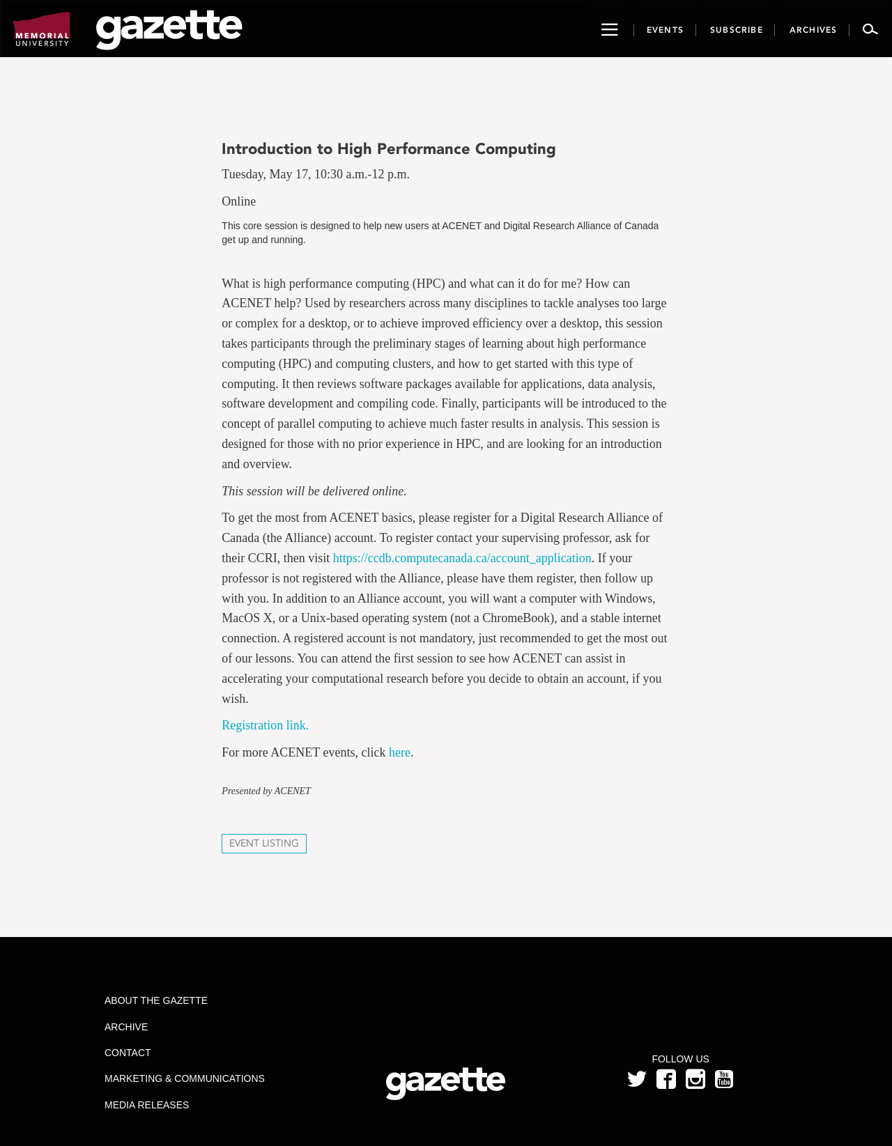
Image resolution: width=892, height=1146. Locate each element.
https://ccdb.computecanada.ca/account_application (462, 558)
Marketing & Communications (185, 1078)
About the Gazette (156, 1000)
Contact (128, 1052)
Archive (126, 1026)
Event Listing (264, 843)
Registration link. (265, 725)
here (399, 752)
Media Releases (147, 1104)
